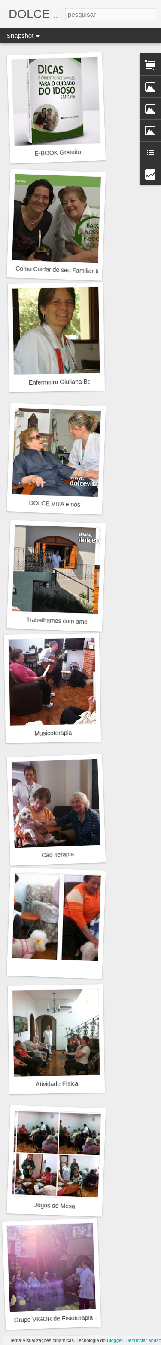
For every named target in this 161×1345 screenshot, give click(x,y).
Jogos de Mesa (54, 1205)
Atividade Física (57, 1084)
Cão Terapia (58, 855)
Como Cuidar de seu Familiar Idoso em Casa (75, 270)
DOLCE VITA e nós (54, 503)
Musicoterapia (53, 733)
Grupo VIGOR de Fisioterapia (53, 1318)
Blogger (115, 1340)
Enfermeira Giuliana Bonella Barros (76, 381)
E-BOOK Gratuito (57, 152)
